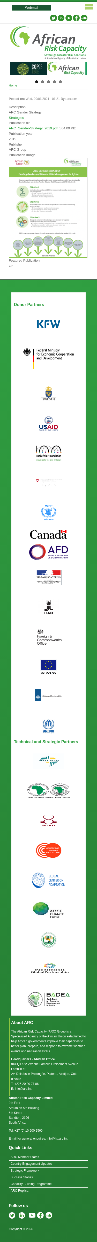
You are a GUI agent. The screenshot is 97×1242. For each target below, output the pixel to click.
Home (13, 85)
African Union (56, 1036)
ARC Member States (25, 1157)
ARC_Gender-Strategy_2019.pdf (33, 128)
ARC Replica (19, 1190)
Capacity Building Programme (31, 1184)
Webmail (31, 7)
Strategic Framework (25, 1170)
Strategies (16, 118)
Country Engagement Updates (31, 1163)
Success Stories (22, 1177)
